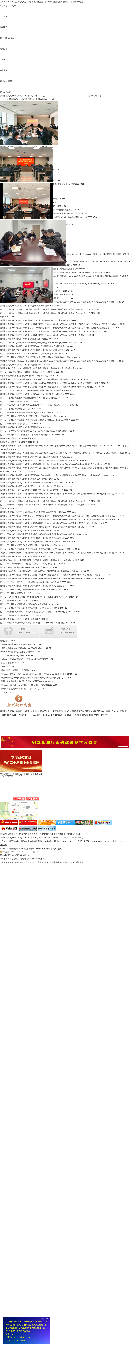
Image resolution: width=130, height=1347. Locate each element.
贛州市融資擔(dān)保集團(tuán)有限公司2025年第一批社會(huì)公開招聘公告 (32, 486)
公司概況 (3, 16)
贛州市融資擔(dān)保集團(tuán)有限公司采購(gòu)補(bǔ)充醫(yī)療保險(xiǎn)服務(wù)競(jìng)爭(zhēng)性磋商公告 (47, 387)
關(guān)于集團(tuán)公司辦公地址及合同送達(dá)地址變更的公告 (27, 435)
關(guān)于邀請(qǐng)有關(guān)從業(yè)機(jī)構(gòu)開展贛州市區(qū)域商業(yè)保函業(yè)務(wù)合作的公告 (45, 309)
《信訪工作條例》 (7, 663)
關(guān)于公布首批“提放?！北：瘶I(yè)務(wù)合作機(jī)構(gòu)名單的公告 (31, 582)
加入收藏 (59, 834)
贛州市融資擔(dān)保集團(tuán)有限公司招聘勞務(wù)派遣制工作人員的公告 (31, 483)
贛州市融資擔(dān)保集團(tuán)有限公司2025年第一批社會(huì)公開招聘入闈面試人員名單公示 (39, 460)
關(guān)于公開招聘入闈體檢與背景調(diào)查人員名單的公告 (25, 412)
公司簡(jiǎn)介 (13, 99)
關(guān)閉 (45, 1319)
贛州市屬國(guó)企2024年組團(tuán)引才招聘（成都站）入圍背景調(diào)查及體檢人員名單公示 (40, 379)
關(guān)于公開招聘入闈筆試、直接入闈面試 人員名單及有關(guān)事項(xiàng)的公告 (35, 420)
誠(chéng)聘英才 (7, 81)
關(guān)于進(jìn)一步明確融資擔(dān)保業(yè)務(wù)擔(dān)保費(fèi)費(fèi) (32, 678)
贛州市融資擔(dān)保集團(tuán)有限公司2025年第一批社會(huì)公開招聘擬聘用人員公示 (36, 457)
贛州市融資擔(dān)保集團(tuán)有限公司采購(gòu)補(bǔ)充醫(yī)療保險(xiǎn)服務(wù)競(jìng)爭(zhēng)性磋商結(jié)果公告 (50, 383)
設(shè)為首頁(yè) (73, 834)
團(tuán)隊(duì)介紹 (46, 99)
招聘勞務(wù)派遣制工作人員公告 (14, 442)
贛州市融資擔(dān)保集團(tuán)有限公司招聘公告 (20, 365)
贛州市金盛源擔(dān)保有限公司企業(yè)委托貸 (20, 689)
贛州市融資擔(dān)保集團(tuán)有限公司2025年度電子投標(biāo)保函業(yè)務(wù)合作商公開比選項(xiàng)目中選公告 (49, 331)
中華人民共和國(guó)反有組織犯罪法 (15, 652)
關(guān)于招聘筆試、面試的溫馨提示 (16, 615)
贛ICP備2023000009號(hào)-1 (59, 838)
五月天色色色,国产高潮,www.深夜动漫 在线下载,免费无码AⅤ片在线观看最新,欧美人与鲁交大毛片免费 (41, 2)
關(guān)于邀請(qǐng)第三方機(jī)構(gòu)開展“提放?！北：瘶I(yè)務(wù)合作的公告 (34, 597)
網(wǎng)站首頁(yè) (8, 5)
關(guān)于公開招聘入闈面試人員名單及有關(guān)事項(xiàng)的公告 (29, 353)
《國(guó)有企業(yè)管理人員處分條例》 (16, 644)
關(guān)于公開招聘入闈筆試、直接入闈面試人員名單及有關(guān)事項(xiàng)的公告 (35, 357)
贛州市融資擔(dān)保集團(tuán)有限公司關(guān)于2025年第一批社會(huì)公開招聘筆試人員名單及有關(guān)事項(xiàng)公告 (52, 475)
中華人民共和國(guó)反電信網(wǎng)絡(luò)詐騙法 (20, 648)
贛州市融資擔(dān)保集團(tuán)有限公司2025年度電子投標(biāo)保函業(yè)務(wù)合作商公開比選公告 (42, 335)
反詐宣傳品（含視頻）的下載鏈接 (15, 670)
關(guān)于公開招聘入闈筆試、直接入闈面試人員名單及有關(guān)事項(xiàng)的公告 (35, 549)
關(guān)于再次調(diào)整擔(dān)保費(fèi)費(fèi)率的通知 (24, 685)
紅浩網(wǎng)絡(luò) (21, 855)
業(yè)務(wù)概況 (7, 38)
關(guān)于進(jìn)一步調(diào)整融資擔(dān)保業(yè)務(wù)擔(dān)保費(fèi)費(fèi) (34, 674)
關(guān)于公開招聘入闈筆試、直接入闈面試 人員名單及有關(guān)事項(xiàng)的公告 (35, 612)
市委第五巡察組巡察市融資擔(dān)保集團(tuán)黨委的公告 (24, 376)
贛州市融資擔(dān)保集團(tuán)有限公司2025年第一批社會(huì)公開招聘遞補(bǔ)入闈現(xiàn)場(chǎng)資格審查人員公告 (50, 464)
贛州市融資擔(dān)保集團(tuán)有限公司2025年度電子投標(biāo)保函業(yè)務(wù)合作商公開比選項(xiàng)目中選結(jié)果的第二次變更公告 (57, 324)
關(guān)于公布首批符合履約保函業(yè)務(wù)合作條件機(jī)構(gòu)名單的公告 (32, 431)
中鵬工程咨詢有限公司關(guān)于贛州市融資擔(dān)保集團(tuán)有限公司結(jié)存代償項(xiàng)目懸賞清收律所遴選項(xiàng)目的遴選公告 (57, 302)
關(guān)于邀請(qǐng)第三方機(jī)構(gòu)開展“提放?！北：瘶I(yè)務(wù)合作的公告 (34, 405)
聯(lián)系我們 (5, 92)
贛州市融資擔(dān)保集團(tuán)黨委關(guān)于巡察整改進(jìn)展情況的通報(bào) (33, 320)
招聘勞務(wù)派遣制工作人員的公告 (15, 438)
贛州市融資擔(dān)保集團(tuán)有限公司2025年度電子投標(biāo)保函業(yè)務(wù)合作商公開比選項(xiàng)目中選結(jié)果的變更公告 (55, 328)
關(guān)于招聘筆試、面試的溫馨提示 (16, 424)
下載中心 (3, 59)
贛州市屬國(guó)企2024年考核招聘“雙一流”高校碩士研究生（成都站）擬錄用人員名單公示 (37, 368)
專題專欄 (3, 70)
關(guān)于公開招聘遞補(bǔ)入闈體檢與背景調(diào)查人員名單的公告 (29, 398)
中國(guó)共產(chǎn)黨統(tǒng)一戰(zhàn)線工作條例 (22, 659)
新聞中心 (3, 27)
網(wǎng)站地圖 (6, 834)
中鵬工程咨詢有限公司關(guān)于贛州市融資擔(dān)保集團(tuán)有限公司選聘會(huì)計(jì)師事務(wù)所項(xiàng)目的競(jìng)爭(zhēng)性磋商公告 (60, 453)
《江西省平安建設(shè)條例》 (12, 655)
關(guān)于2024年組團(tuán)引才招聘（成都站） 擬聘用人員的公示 (28, 372)
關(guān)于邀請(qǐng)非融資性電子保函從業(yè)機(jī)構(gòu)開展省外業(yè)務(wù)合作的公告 (38, 342)
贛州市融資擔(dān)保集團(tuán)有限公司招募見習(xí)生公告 (24, 306)
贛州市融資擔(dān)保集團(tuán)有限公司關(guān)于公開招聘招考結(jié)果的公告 (33, 350)
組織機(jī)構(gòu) (28, 99)
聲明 (2, 317)
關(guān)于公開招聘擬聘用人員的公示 (16, 401)
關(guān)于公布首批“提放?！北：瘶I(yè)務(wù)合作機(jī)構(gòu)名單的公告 (31, 390)
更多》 (108, 715)
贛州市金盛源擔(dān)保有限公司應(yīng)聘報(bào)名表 (23, 681)
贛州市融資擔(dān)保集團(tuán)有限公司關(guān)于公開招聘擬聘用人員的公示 (32, 346)
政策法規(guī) (5, 49)
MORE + (14, 641)
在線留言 (33, 834)
